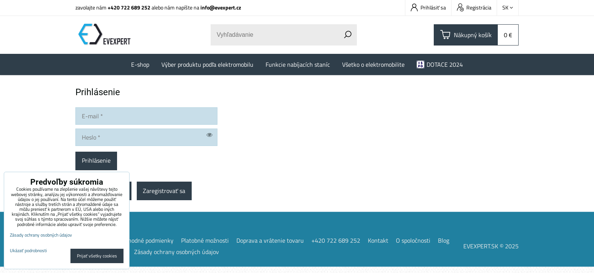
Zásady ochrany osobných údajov (176, 252)
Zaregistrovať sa (164, 191)
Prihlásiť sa (428, 7)
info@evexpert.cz (220, 7)
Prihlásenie (96, 161)
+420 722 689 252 (129, 7)
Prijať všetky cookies (97, 255)
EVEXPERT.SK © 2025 (491, 246)
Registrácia (474, 7)
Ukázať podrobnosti (28, 250)
